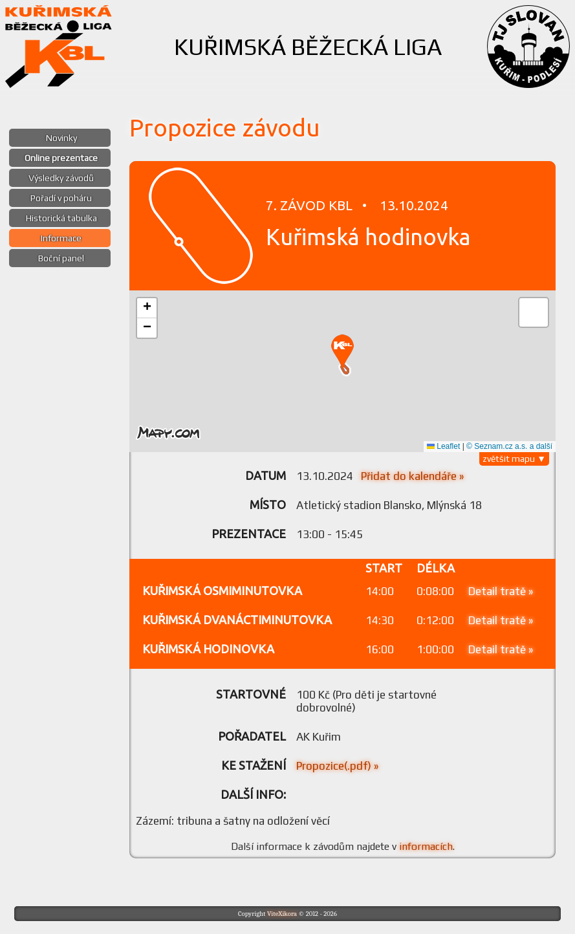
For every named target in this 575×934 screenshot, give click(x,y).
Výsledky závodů (61, 178)
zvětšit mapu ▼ (514, 458)
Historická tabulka (61, 218)
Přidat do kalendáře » (412, 476)
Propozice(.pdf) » (337, 765)
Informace (61, 238)
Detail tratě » (500, 591)
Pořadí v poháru (61, 198)
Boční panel (61, 258)
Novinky (61, 138)
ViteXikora (282, 913)
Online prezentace (61, 158)
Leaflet (443, 446)
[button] (342, 352)
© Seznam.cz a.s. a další (509, 446)
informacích (426, 846)
